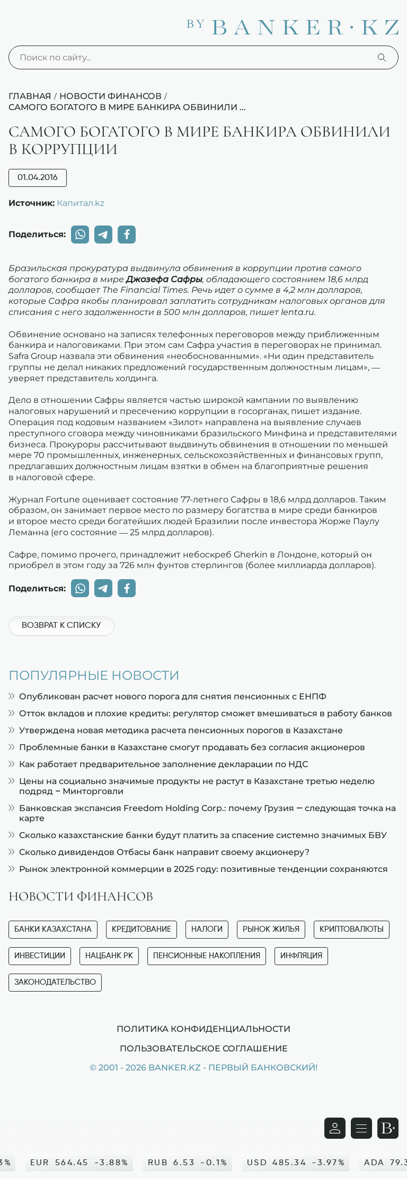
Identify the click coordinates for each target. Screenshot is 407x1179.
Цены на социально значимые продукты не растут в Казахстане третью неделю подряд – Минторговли (191, 786)
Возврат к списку (61, 626)
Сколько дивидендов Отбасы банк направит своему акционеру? (158, 852)
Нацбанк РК (109, 956)
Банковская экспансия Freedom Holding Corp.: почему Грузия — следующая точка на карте (202, 813)
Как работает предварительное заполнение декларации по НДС (158, 764)
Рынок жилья (271, 929)
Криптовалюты (352, 929)
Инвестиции (39, 956)
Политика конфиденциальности (203, 1028)
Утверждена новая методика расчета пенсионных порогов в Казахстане (175, 730)
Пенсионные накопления (206, 956)
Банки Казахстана (53, 929)
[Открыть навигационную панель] (361, 1128)
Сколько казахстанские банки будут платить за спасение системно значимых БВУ (197, 835)
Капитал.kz (80, 202)
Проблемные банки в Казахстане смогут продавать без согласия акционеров (186, 747)
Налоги (207, 929)
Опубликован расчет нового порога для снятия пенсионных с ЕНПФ (167, 696)
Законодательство (55, 982)
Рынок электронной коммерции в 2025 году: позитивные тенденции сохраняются (198, 869)
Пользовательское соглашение (204, 1048)
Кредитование (141, 929)
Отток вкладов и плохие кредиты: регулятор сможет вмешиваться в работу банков (200, 713)
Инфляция (301, 956)
